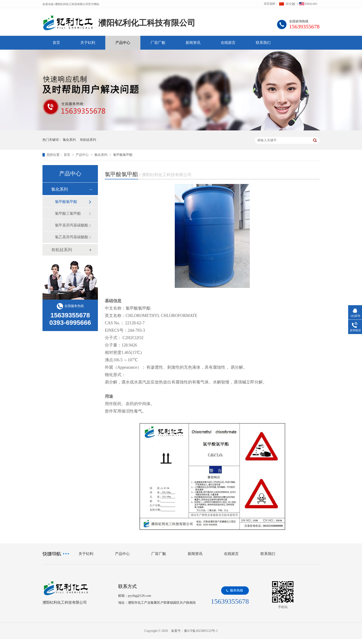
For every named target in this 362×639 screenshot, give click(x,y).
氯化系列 (69, 140)
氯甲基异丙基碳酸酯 (71, 225)
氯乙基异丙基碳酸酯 (71, 237)
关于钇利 (87, 43)
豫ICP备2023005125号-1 (200, 631)
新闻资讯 (193, 43)
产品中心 (122, 43)
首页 (56, 43)
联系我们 (263, 43)
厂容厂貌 (158, 43)
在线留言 (228, 43)
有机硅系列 (88, 140)
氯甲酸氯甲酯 (123, 155)
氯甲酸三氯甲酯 (68, 213)
